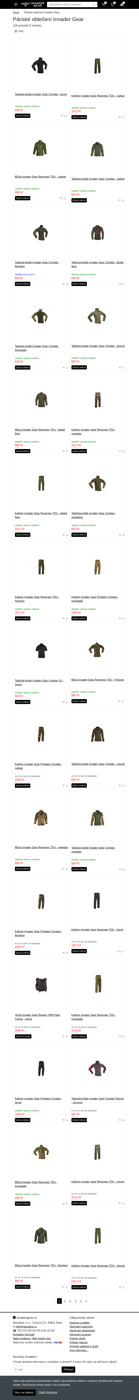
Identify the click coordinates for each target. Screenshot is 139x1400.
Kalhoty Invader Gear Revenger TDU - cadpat (98, 95)
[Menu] (16, 4)
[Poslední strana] (85, 1301)
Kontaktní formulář (23, 1334)
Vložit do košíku (23, 1036)
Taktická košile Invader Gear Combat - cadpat (98, 178)
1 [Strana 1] (59, 1301)
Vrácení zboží (77, 1338)
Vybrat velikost (23, 115)
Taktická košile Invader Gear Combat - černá (41, 94)
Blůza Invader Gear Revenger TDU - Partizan (97, 679)
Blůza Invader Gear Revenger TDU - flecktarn (41, 1265)
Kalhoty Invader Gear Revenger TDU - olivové (98, 1265)
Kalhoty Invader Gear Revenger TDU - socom (97, 1181)
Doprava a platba (79, 1322)
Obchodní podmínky (81, 1326)
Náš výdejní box (41, 1338)
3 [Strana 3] (70, 1301)
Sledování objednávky (82, 1330)
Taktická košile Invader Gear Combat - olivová (98, 346)
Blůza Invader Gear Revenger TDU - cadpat (40, 176)
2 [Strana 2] (65, 1301)
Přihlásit (68, 1369)
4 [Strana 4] (75, 1301)
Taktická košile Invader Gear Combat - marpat (98, 764)
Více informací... (79, 1350)
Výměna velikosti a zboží (84, 1346)
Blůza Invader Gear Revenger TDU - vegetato (41, 847)
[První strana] (53, 1301)
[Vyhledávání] (68, 4)
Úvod (16, 12)
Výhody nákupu (79, 1342)
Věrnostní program (80, 1334)
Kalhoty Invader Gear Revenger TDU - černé (97, 929)
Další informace (48, 1392)
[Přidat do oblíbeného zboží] (61, 116)
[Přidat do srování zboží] (65, 116)
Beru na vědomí (24, 1392)
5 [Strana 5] (81, 1301)
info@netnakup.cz (26, 1326)
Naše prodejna (21, 1338)
